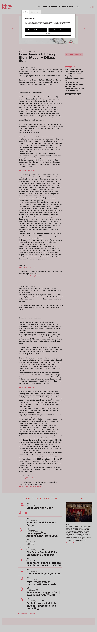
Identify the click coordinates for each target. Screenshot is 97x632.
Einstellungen (35, 12)
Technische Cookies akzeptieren (36, 29)
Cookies (25, 12)
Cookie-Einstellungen (48, 34)
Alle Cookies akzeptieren (59, 29)
